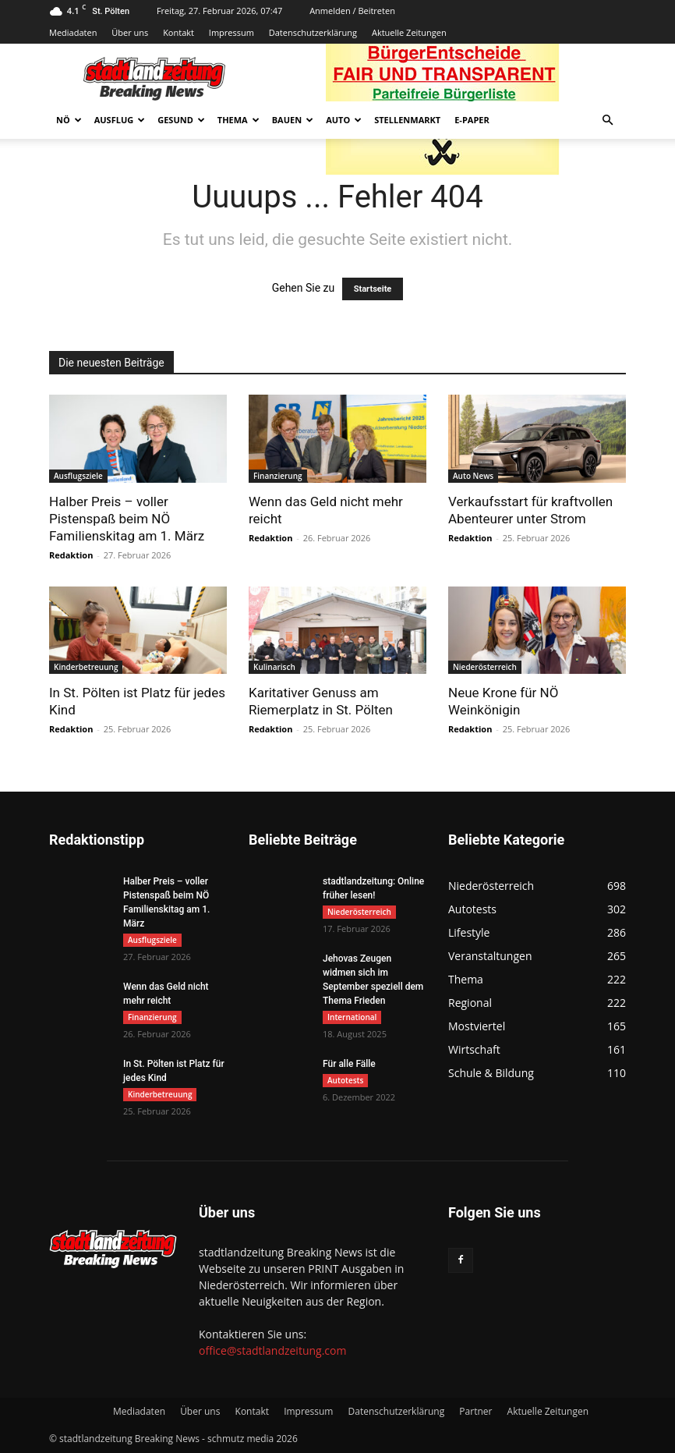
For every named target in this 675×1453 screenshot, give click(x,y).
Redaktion (71, 555)
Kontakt (178, 32)
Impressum (231, 32)
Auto (344, 120)
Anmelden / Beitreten (352, 10)
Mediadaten (73, 32)
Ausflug (120, 120)
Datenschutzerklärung (313, 32)
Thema (238, 120)
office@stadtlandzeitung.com (272, 1350)
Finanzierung (277, 475)
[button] (607, 120)
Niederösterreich (485, 666)
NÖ (69, 120)
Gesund (181, 120)
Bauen (292, 120)
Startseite (373, 289)
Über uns (129, 32)
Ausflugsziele (78, 475)
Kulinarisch (274, 666)
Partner (475, 1411)
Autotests (345, 1080)
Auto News (473, 475)
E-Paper (471, 120)
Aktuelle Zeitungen (409, 32)
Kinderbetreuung (86, 666)
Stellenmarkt (407, 120)
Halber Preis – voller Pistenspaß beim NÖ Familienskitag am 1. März (126, 519)
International (351, 1017)
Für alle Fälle (349, 1063)
